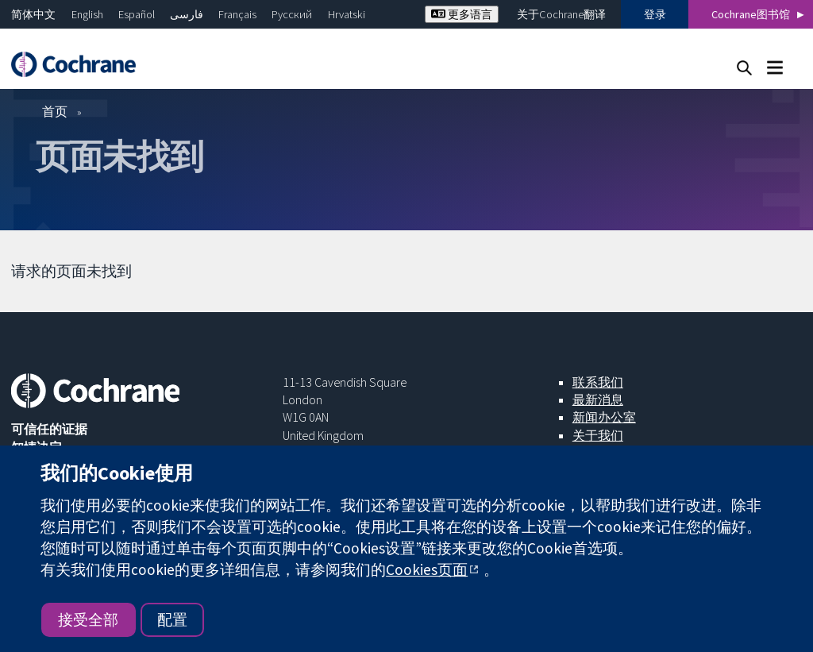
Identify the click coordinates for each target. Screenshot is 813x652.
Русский (292, 14)
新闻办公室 (604, 417)
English (87, 14)
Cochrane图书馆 (750, 14)
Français (237, 14)
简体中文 (33, 14)
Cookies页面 (427, 569)
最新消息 (597, 399)
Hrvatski (346, 14)
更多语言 (461, 14)
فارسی (186, 14)
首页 (54, 111)
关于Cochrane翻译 (561, 14)
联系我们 (597, 382)
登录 (655, 14)
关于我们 (597, 435)
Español (136, 14)
